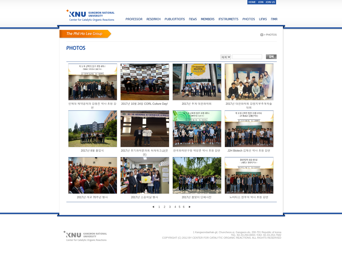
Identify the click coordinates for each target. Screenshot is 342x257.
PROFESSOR (134, 19)
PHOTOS (249, 19)
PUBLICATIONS (175, 19)
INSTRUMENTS (228, 19)
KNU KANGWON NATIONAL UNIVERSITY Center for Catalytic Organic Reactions (91, 15)
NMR (274, 19)
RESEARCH (154, 19)
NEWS (193, 19)
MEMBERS (208, 19)
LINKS (263, 19)
